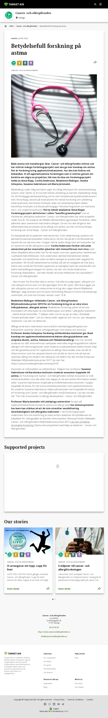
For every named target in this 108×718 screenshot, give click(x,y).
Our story (78, 683)
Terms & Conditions (75, 699)
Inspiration (48, 683)
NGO (12, 26)
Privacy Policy (59, 699)
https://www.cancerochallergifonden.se (54, 632)
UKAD (66, 711)
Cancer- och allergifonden (26, 26)
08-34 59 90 (54, 627)
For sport (47, 665)
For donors (48, 672)
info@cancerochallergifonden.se (54, 636)
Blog (45, 687)
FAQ (76, 658)
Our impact (79, 687)
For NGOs (47, 661)
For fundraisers (50, 669)
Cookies (89, 699)
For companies (50, 658)
